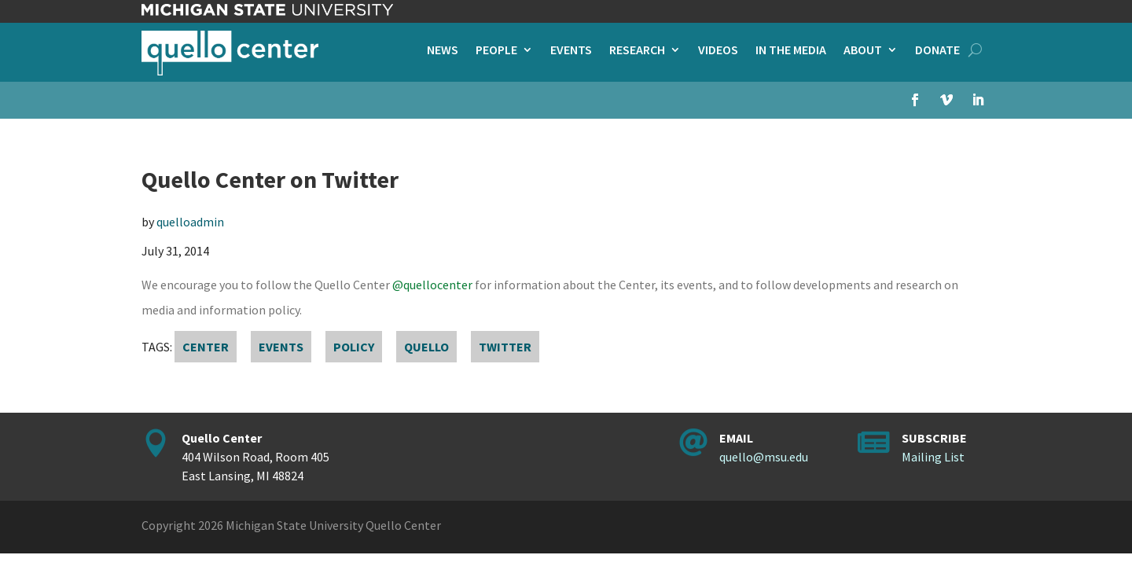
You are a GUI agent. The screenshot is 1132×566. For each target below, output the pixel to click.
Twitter (505, 347)
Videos (718, 50)
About (862, 50)
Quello (426, 347)
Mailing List (933, 457)
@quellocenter (432, 284)
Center (205, 347)
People (496, 50)
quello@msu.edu (763, 457)
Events (571, 50)
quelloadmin (190, 222)
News (442, 50)
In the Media (790, 50)
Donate (937, 50)
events (281, 347)
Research (637, 50)
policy (353, 347)
